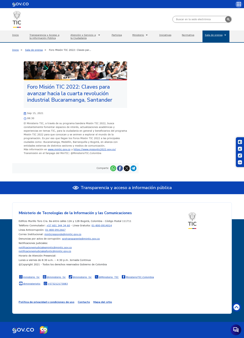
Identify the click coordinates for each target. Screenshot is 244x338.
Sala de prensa (216, 35)
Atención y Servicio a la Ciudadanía (85, 36)
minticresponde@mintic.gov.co (62, 234)
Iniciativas (165, 35)
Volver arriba (236, 307)
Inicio (15, 35)
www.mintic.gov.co (59, 149)
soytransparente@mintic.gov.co (81, 238)
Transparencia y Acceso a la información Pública (44, 36)
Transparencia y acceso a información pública (126, 188)
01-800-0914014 (102, 225)
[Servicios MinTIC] (238, 4)
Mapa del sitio (102, 302)
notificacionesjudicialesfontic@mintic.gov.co (45, 251)
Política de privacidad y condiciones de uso (46, 302)
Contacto (84, 302)
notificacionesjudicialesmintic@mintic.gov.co (45, 247)
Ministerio (140, 35)
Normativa (188, 35)
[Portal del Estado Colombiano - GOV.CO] (20, 4)
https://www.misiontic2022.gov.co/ (95, 149)
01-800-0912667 (55, 229)
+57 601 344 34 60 (58, 225)
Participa (117, 35)
